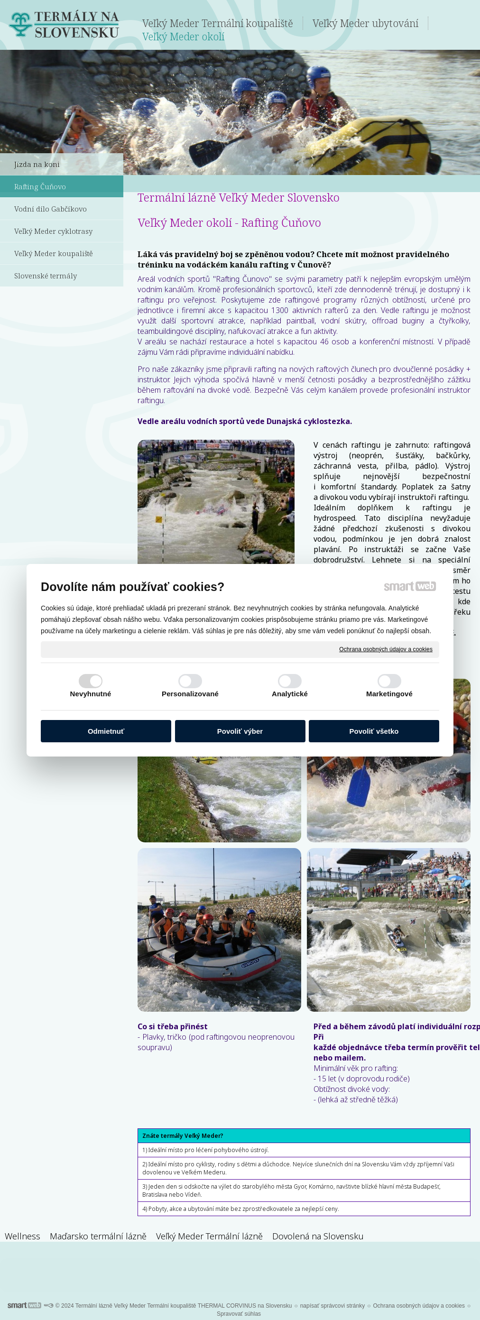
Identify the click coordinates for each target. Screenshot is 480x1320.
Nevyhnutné (90, 694)
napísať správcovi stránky (332, 1305)
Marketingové (389, 694)
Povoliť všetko (374, 731)
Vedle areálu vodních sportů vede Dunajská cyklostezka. (245, 421)
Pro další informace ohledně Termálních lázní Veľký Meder (240, 1272)
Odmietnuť (106, 731)
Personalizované (190, 694)
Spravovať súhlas (239, 1314)
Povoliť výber (240, 731)
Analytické (290, 694)
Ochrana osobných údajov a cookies (386, 649)
